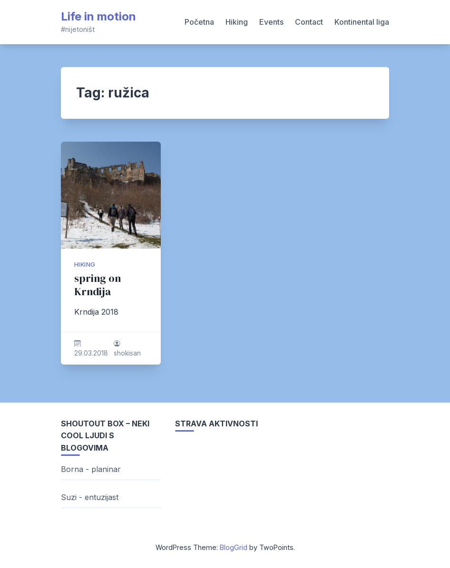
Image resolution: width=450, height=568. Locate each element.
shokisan (127, 353)
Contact (309, 22)
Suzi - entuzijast (89, 497)
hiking (84, 264)
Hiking (236, 22)
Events (271, 22)
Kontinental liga (361, 22)
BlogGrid (233, 547)
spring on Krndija (97, 285)
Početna (199, 22)
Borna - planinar (91, 469)
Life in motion (98, 16)
